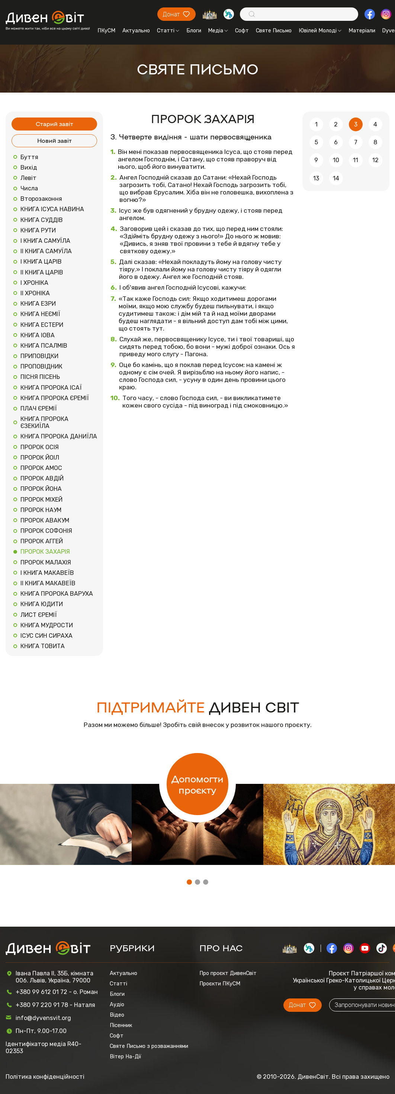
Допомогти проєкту (197, 784)
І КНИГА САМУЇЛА (45, 240)
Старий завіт (54, 123)
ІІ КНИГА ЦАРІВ (41, 272)
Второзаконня (41, 198)
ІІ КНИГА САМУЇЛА (46, 251)
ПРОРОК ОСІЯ (39, 447)
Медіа (218, 30)
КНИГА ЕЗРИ (38, 303)
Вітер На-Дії (125, 1056)
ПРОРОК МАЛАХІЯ (45, 562)
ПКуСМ (106, 30)
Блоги (193, 30)
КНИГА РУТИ (38, 230)
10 (336, 160)
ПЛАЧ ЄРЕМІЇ (38, 408)
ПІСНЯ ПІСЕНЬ (40, 376)
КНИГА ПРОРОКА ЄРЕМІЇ (54, 398)
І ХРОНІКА (34, 282)
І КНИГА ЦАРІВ (41, 261)
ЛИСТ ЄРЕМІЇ (38, 614)
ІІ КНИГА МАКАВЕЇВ (48, 583)
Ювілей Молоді (320, 30)
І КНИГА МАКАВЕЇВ (47, 572)
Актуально (136, 30)
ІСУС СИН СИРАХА (46, 635)
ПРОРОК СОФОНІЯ (46, 530)
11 (355, 160)
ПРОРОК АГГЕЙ (41, 541)
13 (316, 178)
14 (336, 178)
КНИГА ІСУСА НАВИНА (52, 209)
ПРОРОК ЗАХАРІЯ (45, 551)
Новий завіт (54, 140)
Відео (117, 1014)
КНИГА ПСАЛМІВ (43, 345)
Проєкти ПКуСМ (219, 983)
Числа (29, 188)
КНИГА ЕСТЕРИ (41, 324)
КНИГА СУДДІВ (41, 219)
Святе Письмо (274, 30)
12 (375, 160)
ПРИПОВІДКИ (39, 356)
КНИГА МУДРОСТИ (46, 625)
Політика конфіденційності (45, 1076)
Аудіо (117, 1004)
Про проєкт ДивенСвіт (228, 973)
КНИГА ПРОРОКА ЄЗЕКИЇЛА (44, 422)
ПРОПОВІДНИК (41, 366)
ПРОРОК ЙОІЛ (39, 457)
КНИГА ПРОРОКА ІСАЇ (51, 387)
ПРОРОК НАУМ (40, 510)
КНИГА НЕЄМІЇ (40, 314)
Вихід (28, 167)
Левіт (28, 177)
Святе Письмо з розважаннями (149, 1046)
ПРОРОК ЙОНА (41, 488)
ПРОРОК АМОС (41, 468)
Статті (168, 30)
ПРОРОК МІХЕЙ (41, 499)
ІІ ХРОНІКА (35, 293)
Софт (242, 30)
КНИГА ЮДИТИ (41, 604)
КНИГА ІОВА (37, 335)
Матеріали (362, 30)
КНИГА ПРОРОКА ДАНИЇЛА (58, 436)
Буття (29, 157)
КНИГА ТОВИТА (42, 646)
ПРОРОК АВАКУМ (44, 520)
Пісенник (121, 1025)
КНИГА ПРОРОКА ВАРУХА (56, 593)
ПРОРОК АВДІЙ (42, 478)
